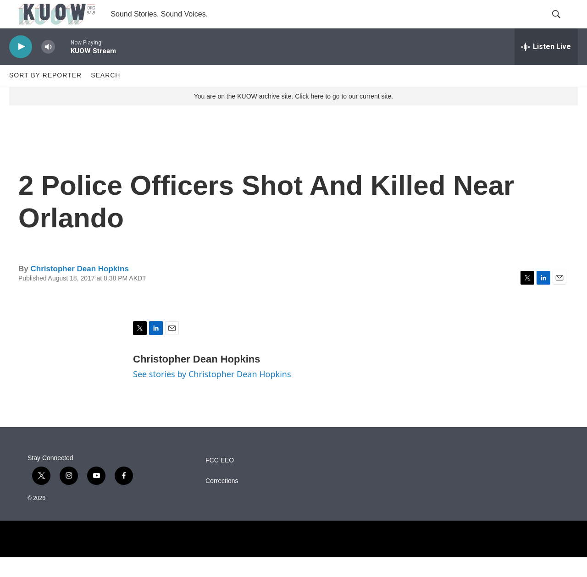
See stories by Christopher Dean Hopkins (212, 394)
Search (105, 95)
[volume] (48, 66)
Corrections (221, 500)
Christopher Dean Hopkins (79, 288)
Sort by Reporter (45, 95)
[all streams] (546, 66)
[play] (20, 66)
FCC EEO (219, 480)
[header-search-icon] (563, 24)
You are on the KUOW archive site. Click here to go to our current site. (293, 116)
